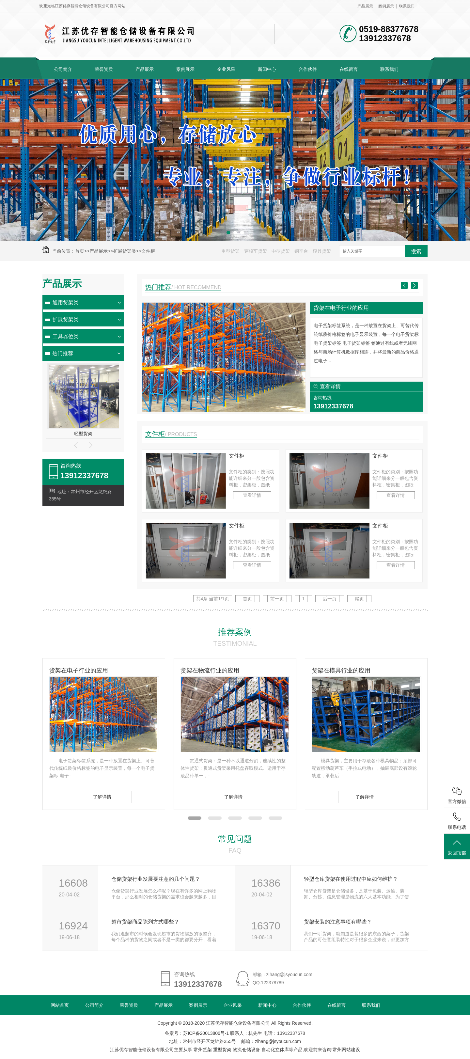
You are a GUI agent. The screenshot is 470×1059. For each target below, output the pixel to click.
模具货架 (322, 251)
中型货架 (281, 251)
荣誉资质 (104, 69)
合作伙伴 (308, 69)
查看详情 (330, 386)
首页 (79, 251)
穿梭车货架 (255, 251)
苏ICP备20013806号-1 (206, 1033)
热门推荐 (62, 353)
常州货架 (203, 1049)
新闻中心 (267, 69)
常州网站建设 (346, 1049)
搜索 (416, 251)
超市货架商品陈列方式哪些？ (145, 922)
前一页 (277, 598)
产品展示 (365, 6)
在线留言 (348, 69)
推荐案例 (235, 632)
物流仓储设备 (246, 1049)
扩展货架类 (124, 251)
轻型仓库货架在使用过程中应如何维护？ (351, 879)
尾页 (359, 598)
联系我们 (407, 6)
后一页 (330, 598)
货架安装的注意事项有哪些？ (338, 922)
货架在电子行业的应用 (341, 308)
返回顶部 (457, 847)
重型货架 (230, 251)
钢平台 (301, 251)
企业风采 (226, 69)
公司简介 (63, 69)
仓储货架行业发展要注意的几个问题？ (155, 879)
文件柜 (148, 251)
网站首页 (60, 1005)
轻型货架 (83, 433)
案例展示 (386, 6)
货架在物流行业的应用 (209, 670)
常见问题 (235, 839)
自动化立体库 (275, 1049)
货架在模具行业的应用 (341, 670)
